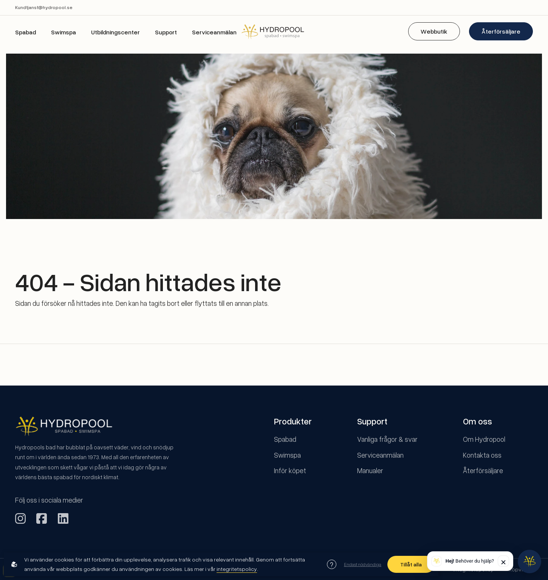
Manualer (370, 470)
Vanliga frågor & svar (387, 439)
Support (166, 32)
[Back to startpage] (274, 31)
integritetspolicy (237, 568)
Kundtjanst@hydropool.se (44, 7)
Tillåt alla (411, 564)
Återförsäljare (500, 31)
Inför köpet (290, 470)
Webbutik (434, 31)
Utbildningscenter (115, 32)
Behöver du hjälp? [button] (470, 561)
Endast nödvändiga (362, 564)
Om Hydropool (484, 439)
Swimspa (63, 32)
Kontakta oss (482, 455)
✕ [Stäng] (503, 562)
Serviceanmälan (214, 32)
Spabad (25, 32)
